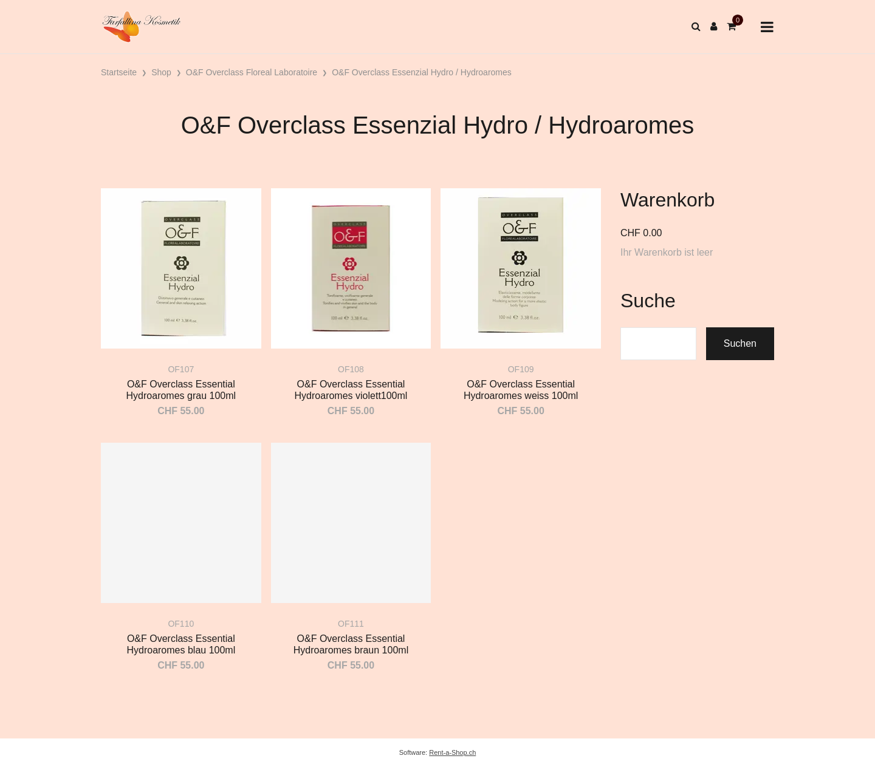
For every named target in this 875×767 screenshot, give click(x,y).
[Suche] (696, 27)
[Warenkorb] (731, 27)
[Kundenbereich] (713, 27)
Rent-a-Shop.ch (452, 752)
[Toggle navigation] (767, 27)
